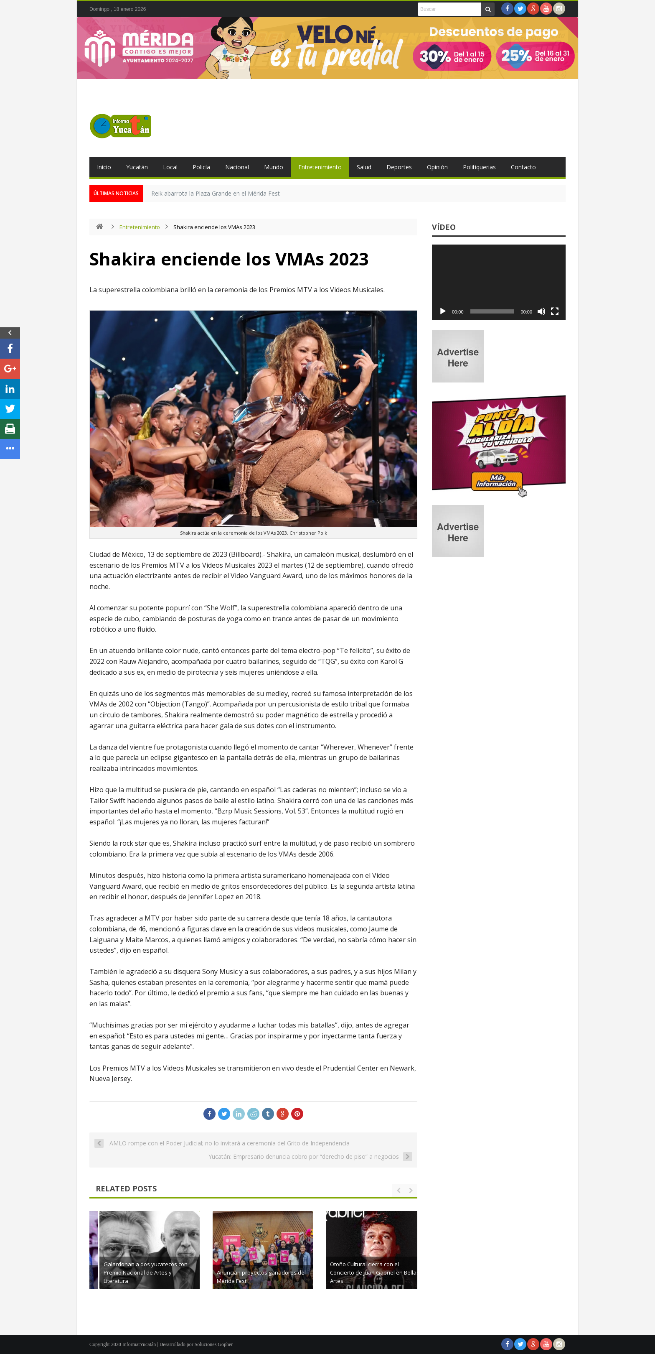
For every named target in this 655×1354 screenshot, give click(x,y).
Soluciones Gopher (214, 1344)
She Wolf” (222, 607)
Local (170, 167)
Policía (201, 167)
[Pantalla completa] (555, 311)
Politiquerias (479, 167)
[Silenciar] (541, 311)
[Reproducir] (443, 311)
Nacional (237, 167)
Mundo (273, 167)
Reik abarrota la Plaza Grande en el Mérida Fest (215, 193)
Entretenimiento (320, 167)
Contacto (523, 167)
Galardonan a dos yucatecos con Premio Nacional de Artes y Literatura (264, 1272)
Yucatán (137, 167)
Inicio (104, 167)
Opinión (437, 167)
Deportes (399, 167)
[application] (499, 282)
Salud (364, 167)
